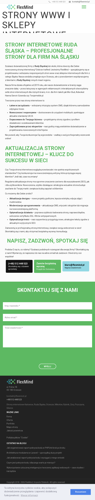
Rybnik (66, 404)
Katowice (29, 404)
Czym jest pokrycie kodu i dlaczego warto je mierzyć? (31, 463)
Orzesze (50, 404)
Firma (9, 416)
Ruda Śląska (39, 404)
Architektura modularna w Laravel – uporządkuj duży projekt (34, 453)
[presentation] (25, 357)
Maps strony (12, 427)
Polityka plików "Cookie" (17, 437)
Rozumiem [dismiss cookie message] (80, 492)
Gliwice (10, 408)
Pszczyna (79, 404)
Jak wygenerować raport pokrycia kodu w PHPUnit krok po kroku (36, 448)
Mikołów (58, 404)
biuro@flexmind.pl (74, 265)
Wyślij (47, 366)
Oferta (10, 420)
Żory (72, 404)
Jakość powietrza (15, 430)
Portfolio (11, 423)
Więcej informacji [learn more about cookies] (29, 495)
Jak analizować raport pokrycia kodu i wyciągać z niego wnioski (35, 458)
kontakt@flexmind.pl (16, 396)
